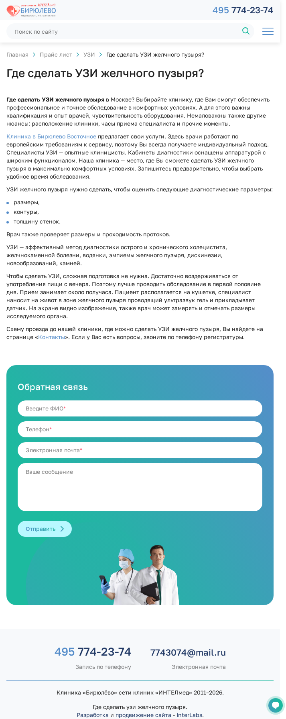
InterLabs (189, 714)
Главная (17, 54)
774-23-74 (243, 9)
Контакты (51, 336)
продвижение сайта (143, 714)
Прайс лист (56, 54)
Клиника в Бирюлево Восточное (51, 136)
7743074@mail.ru (188, 652)
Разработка (93, 714)
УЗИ (89, 54)
